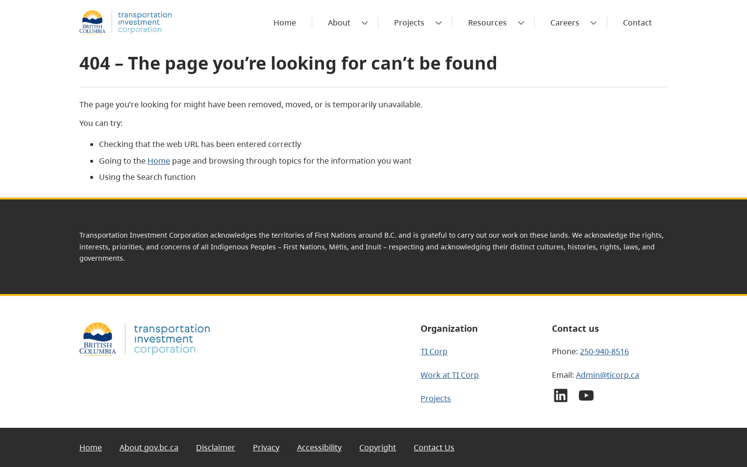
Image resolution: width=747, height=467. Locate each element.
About (339, 22)
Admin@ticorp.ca (607, 374)
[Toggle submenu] (364, 22)
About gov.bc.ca (149, 447)
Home (159, 160)
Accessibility (319, 447)
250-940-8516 (604, 351)
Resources (487, 22)
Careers (564, 22)
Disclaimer (215, 447)
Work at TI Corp (450, 374)
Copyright (377, 447)
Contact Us (434, 447)
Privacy (266, 447)
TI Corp (434, 351)
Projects (409, 22)
